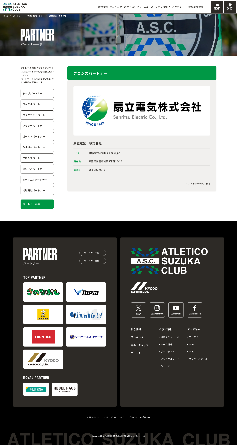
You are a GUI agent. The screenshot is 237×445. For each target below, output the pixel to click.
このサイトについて (114, 417)
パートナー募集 (31, 204)
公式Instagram (157, 313)
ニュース (136, 353)
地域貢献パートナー (34, 190)
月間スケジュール (170, 337)
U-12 (191, 351)
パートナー (166, 365)
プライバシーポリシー (139, 417)
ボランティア (168, 351)
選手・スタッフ (139, 345)
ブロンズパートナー (34, 158)
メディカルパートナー (35, 179)
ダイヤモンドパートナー (36, 115)
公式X (138, 313)
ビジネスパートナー (34, 168)
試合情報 (136, 329)
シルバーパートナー (34, 147)
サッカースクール (198, 358)
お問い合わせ (93, 417)
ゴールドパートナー (34, 136)
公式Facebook (195, 313)
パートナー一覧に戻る (199, 183)
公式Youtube (175, 313)
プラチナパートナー (34, 126)
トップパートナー (32, 93)
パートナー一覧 (91, 252)
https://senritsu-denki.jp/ (104, 153)
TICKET (217, 8)
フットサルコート (170, 358)
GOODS (230, 8)
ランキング (137, 337)
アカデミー (195, 337)
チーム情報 (166, 344)
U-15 (191, 344)
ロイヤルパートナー (34, 104)
